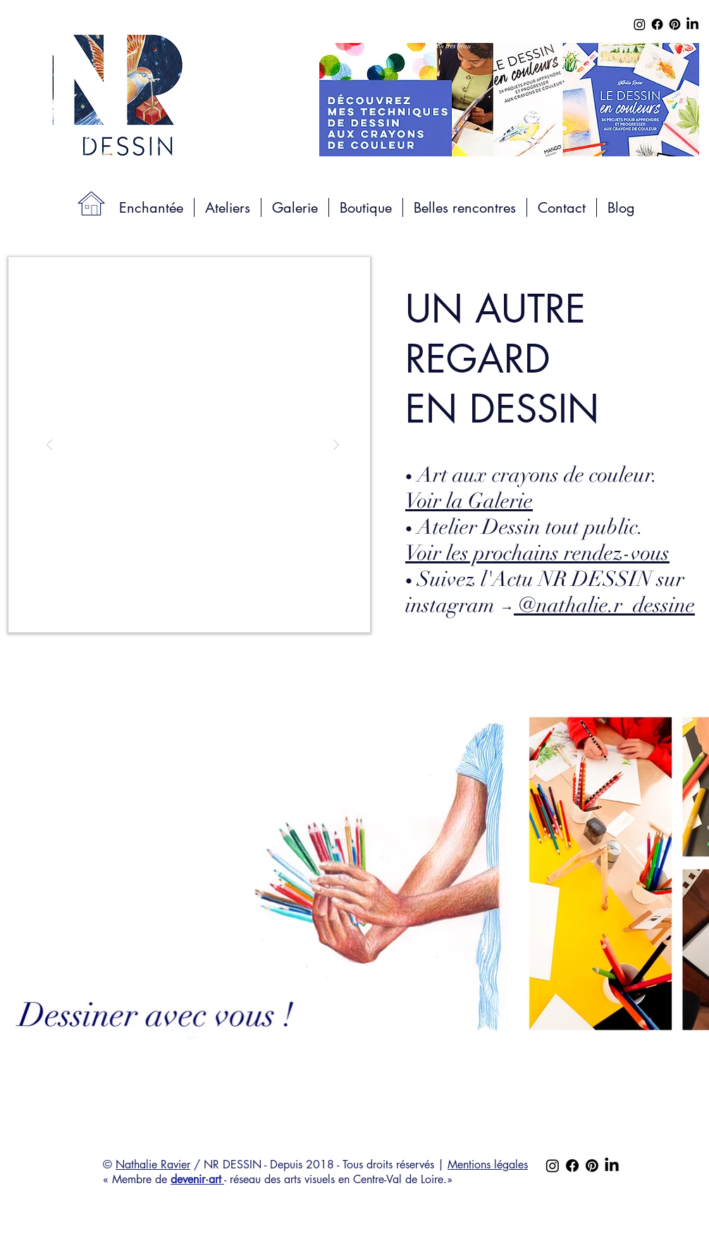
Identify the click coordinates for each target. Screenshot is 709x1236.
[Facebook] (657, 24)
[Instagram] (639, 24)
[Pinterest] (674, 24)
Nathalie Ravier (153, 1164)
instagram (550, 605)
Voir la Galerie (469, 501)
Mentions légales (488, 1164)
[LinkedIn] (692, 24)
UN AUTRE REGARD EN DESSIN (502, 359)
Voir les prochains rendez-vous (537, 553)
